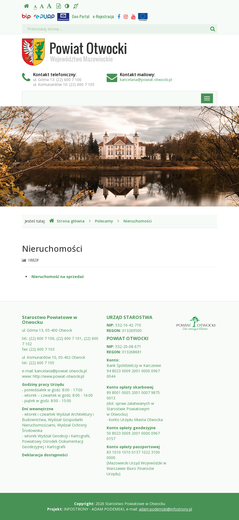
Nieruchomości (137, 221)
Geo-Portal (80, 16)
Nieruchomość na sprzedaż (57, 276)
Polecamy (104, 221)
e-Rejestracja (103, 16)
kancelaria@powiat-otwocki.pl (146, 79)
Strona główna (67, 221)
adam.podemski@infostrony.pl (165, 509)
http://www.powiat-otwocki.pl (58, 376)
